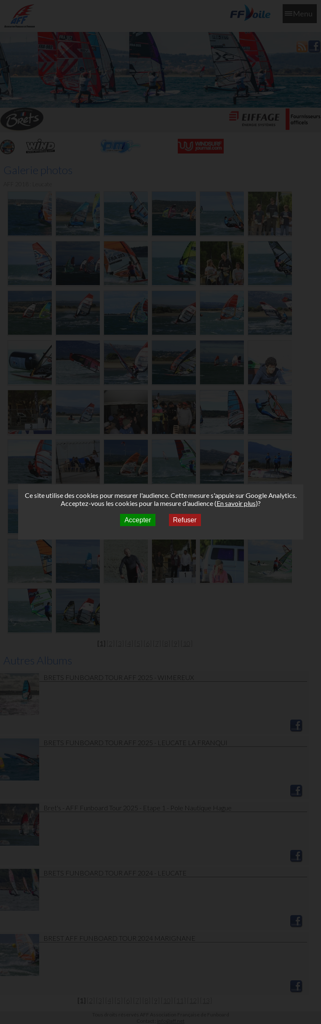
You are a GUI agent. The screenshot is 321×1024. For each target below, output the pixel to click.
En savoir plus (236, 503)
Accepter (137, 520)
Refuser (185, 520)
